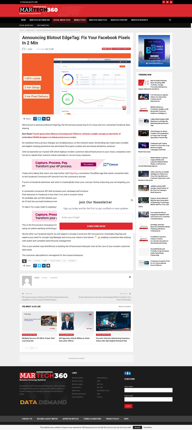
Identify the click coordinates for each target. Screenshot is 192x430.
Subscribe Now (96, 226)
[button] (95, 202)
